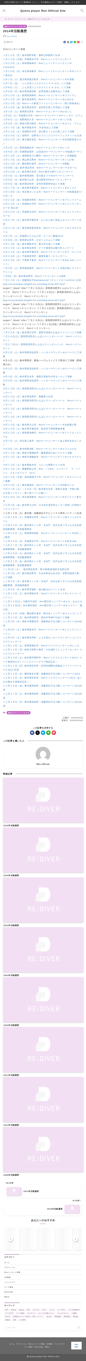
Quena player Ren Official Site (43, 10)
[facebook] (64, 42)
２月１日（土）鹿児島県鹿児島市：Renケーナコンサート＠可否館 (38, 79)
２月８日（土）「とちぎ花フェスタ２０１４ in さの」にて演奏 (37, 87)
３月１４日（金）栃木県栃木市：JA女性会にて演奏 (30, 127)
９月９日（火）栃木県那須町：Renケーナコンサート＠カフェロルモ (40, 449)
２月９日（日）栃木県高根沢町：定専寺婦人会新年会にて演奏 (36, 91)
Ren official (12, 36)
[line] (75, 42)
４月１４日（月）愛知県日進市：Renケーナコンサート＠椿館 (36, 163)
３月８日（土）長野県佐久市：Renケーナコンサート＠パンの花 (37, 119)
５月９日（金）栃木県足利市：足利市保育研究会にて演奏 (34, 184)
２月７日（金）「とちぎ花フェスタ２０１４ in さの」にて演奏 (37, 83)
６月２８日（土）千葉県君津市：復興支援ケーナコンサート (35, 256)
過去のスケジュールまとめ (15, 26)
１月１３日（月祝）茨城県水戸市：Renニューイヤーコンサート (37, 59)
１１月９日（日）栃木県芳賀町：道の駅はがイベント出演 (34, 589)
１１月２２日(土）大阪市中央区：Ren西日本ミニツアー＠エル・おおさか (42, 601)
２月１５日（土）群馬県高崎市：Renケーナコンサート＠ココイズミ (40, 95)
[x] (68, 42)
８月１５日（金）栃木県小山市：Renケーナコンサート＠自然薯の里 (40, 424)
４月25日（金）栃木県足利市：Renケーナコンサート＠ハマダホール (40, 167)
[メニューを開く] (4, 11)
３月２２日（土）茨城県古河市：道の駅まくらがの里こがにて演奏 (38, 131)
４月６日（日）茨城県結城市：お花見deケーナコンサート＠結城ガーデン (42, 151)
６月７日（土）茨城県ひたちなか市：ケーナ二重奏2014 (33, 236)
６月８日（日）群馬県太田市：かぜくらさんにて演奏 (31, 240)
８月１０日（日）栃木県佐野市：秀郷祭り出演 (28, 396)
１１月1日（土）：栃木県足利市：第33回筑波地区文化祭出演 (36, 569)
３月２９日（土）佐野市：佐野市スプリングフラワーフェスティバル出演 (42, 135)
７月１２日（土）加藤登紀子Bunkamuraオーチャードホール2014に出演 (42, 280)
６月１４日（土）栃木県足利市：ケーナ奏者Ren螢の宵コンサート (39, 248)
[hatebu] (71, 42)
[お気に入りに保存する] (8, 42)
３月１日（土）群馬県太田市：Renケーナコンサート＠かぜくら (37, 111)
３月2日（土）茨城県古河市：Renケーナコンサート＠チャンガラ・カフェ (43, 115)
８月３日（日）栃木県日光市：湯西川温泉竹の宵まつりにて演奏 (37, 376)
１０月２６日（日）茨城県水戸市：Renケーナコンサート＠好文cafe (40, 541)
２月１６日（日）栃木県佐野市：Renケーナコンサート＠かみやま (38, 99)
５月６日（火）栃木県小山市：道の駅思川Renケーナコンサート (38, 180)
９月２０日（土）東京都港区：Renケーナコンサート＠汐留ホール (38, 485)
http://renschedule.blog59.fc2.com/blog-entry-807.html (33, 284)
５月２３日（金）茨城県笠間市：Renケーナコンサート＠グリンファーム (42, 200)
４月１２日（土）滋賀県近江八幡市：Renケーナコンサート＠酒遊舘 (40, 155)
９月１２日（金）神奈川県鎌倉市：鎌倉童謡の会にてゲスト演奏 (37, 453)
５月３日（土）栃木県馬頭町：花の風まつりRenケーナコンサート (38, 175)
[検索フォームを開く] (82, 11)
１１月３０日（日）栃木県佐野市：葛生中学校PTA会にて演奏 (36, 617)
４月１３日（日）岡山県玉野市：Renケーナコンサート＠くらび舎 (38, 159)
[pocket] (78, 42)
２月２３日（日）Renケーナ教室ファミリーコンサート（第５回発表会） (42, 103)
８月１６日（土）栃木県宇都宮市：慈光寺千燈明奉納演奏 (34, 428)
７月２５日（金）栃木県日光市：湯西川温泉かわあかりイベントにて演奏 (42, 332)
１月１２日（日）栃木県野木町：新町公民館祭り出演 (31, 55)
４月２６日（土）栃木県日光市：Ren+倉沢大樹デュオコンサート (38, 171)
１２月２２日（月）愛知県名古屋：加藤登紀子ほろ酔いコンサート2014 (41, 673)
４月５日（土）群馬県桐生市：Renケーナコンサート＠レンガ (36, 147)
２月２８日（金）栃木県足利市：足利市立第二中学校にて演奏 (36, 107)
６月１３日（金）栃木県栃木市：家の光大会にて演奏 (31, 244)
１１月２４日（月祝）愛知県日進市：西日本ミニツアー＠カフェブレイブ (42, 613)
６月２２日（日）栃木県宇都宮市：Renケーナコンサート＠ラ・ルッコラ (42, 252)
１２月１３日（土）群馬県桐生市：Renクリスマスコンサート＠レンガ (41, 645)
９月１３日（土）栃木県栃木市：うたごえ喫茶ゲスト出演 (34, 465)
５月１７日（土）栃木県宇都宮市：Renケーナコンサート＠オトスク (40, 188)
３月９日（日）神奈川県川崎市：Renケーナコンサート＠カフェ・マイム (42, 123)
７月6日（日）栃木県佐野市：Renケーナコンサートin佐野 (34, 276)
